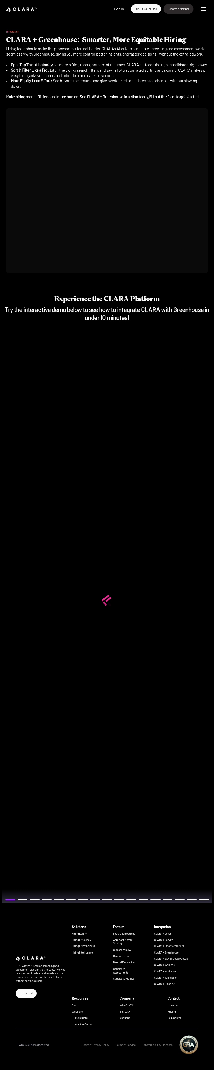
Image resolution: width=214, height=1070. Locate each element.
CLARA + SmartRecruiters (169, 946)
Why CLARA (126, 1005)
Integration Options (124, 933)
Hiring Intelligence (82, 952)
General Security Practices (157, 1044)
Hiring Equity (79, 933)
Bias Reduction (121, 956)
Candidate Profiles (123, 978)
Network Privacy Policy (95, 1044)
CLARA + (159, 983)
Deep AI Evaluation (124, 962)
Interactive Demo (82, 1024)
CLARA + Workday (164, 965)
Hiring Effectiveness (83, 946)
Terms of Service (125, 1044)
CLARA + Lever (162, 933)
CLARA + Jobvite (163, 939)
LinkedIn (172, 1005)
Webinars (77, 1011)
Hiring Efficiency (81, 939)
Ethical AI (125, 1011)
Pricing (172, 1011)
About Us (125, 1017)
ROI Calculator (80, 1017)
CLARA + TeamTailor (165, 977)
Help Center (174, 1017)
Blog (74, 1005)
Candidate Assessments (120, 970)
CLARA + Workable (165, 971)
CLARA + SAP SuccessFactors (171, 958)
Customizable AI (122, 949)
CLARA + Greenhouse (166, 952)
